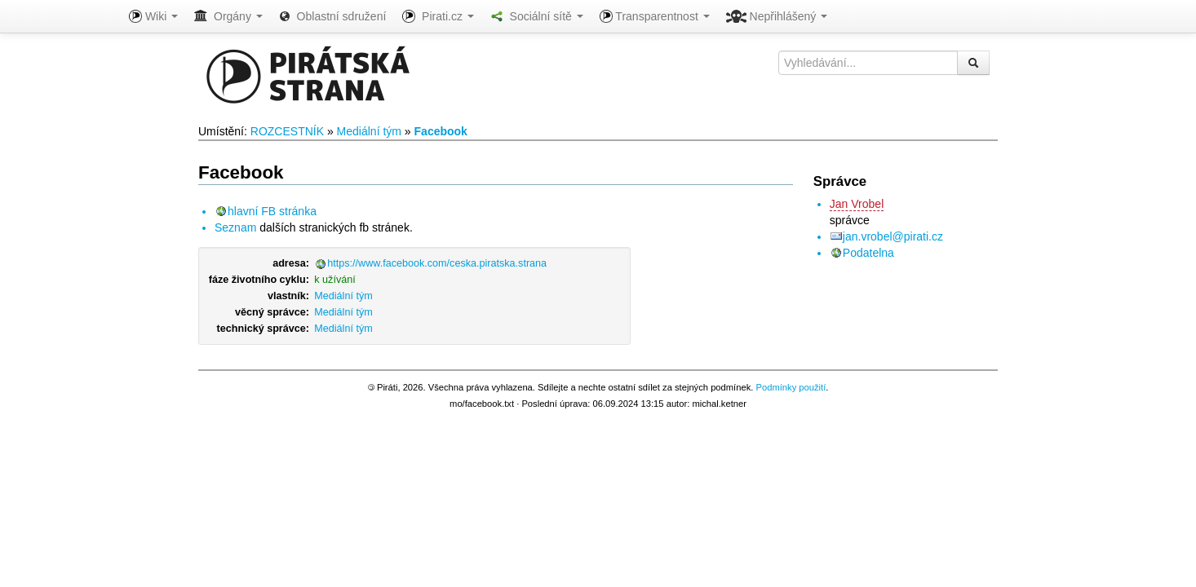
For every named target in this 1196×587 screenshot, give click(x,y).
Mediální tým (369, 131)
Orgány (228, 16)
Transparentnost (655, 16)
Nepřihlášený (777, 16)
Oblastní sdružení (333, 16)
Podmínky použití (790, 387)
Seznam (235, 227)
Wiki (153, 16)
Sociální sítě (536, 16)
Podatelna (868, 252)
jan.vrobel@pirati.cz (893, 236)
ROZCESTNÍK (287, 131)
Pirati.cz (437, 16)
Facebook (440, 131)
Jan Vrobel (857, 203)
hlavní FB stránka (272, 211)
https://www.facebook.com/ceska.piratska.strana (437, 263)
